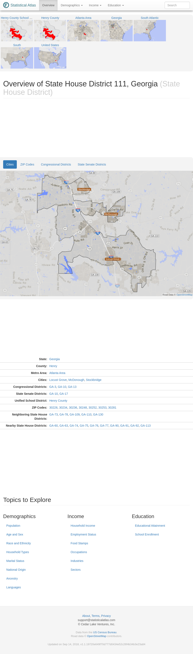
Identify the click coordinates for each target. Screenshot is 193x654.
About (86, 616)
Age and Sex (14, 534)
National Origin (16, 569)
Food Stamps (79, 543)
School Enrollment (147, 534)
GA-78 (63, 414)
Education (116, 5)
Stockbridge (93, 380)
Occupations (79, 552)
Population (13, 525)
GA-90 (114, 425)
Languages (13, 587)
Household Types (17, 552)
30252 (93, 407)
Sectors (75, 569)
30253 (102, 407)
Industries (77, 561)
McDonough (76, 380)
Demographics (72, 5)
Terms (96, 616)
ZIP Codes (27, 164)
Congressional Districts (56, 164)
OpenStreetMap (96, 636)
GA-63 (63, 425)
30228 (53, 407)
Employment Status (83, 534)
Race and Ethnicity (18, 543)
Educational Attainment (150, 525)
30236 (73, 407)
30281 (112, 407)
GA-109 (75, 414)
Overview (48, 5)
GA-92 (134, 425)
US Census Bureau (104, 632)
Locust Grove (58, 380)
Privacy (106, 616)
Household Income (83, 525)
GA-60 (53, 425)
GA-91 (124, 425)
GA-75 (84, 425)
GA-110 (86, 414)
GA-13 (72, 386)
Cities (10, 164)
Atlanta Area (57, 373)
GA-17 (63, 393)
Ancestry (12, 578)
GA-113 (145, 425)
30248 (83, 407)
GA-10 (62, 386)
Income (95, 5)
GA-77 (104, 425)
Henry (53, 366)
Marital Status (15, 561)
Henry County (58, 400)
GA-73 (53, 414)
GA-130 (98, 414)
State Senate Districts (92, 164)
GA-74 (74, 425)
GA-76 (94, 425)
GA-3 (52, 386)
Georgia (54, 359)
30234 (63, 407)
